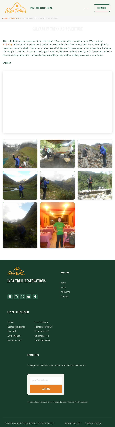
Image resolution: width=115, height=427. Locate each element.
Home (5, 19)
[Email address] (46, 380)
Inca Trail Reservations (41, 8)
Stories (15, 19)
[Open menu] (86, 8)
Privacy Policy (72, 423)
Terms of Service (93, 423)
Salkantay (7, 44)
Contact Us (101, 8)
